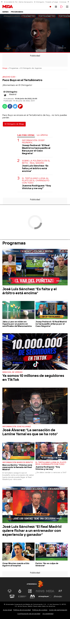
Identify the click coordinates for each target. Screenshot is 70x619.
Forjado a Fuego (52, 2)
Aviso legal (7, 610)
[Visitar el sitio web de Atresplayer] (45, 596)
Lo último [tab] (42, 135)
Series (5, 12)
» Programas (13, 68)
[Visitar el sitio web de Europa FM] (22, 596)
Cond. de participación (58, 610)
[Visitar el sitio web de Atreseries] (60, 591)
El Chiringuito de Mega (14, 124)
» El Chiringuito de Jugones (30, 68)
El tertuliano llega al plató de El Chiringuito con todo (35, 180)
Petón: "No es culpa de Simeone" (46, 564)
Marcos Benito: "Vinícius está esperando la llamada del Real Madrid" (17, 467)
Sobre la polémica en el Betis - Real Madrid (36, 162)
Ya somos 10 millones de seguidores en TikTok (33, 378)
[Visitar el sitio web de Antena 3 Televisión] (9, 591)
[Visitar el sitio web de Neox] (30, 591)
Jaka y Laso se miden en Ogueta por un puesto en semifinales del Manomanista (17, 324)
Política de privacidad (22, 610)
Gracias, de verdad (12, 372)
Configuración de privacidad (28, 614)
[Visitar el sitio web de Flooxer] (58, 596)
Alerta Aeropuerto (26, 2)
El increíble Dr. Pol (10, 2)
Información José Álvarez (16, 427)
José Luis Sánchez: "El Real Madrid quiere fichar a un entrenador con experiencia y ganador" (31, 531)
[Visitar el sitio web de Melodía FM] (32, 596)
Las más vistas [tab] (25, 135)
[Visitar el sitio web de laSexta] (20, 591)
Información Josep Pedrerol (33, 141)
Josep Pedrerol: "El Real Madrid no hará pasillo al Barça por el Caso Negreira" (36, 149)
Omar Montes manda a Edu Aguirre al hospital (15, 564)
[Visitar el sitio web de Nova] (40, 591)
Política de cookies (39, 610)
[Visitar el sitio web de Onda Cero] (12, 596)
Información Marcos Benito (17, 462)
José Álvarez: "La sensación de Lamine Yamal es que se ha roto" (30, 432)
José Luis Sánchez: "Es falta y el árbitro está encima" (35, 168)
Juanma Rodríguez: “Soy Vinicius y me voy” (36, 187)
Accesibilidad (47, 614)
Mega (4, 68)
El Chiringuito (39, 2)
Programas (17, 12)
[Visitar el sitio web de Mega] (50, 591)
